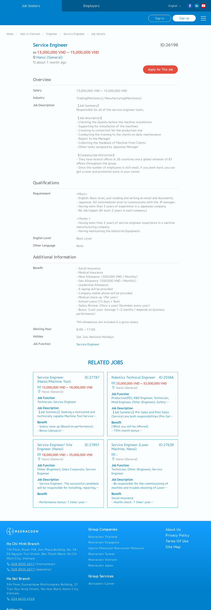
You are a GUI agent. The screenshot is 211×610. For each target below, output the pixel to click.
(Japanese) (29, 569)
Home (10, 34)
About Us (173, 529)
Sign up (184, 18)
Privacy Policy (177, 535)
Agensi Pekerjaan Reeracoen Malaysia (116, 548)
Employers (91, 6)
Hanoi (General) (49, 57)
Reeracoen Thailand (102, 537)
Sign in (159, 18)
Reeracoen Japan (100, 565)
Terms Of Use (176, 541)
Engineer (51, 34)
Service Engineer (74, 34)
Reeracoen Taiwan (101, 554)
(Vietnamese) (31, 564)
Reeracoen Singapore (103, 542)
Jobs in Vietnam (30, 34)
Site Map (172, 547)
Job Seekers (31, 6)
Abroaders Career (101, 584)
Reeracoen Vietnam (102, 560)
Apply (160, 69)
